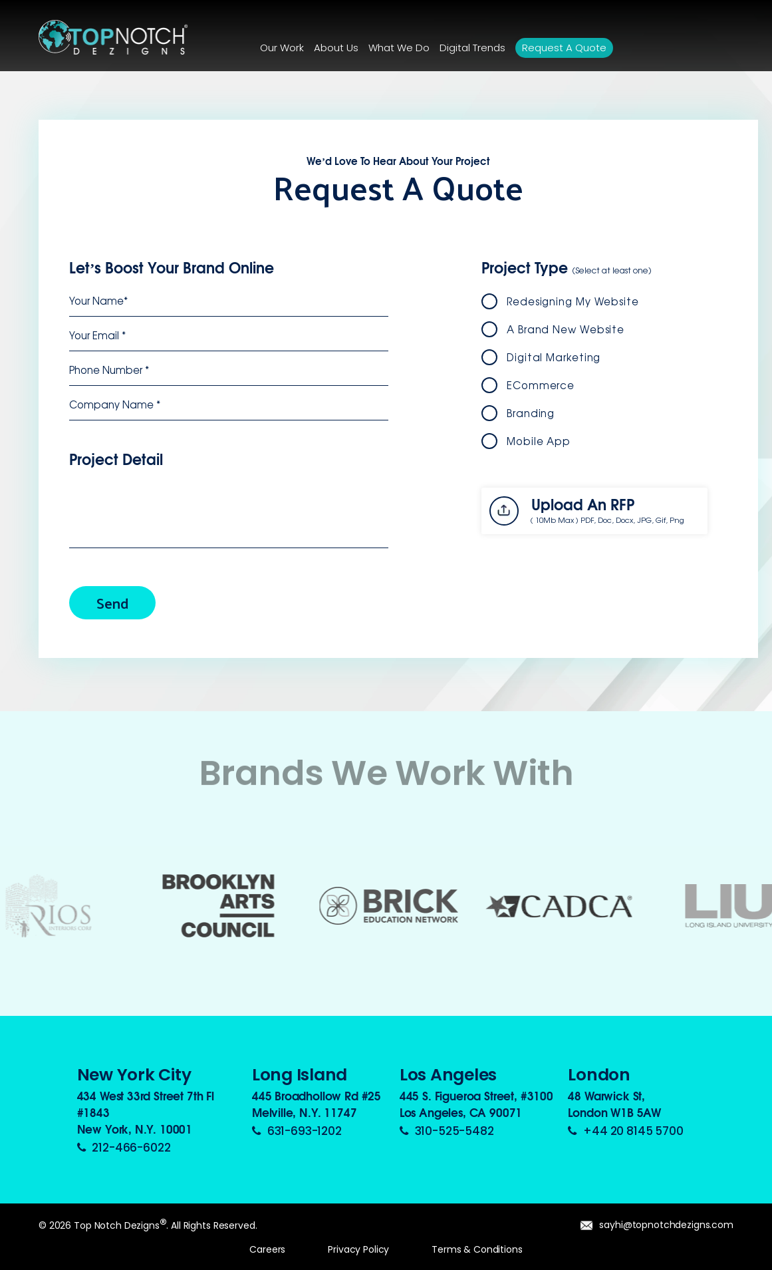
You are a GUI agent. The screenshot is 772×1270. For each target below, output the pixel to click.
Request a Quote (564, 48)
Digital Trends (472, 48)
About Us (336, 48)
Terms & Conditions (477, 1249)
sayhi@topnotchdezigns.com (656, 1224)
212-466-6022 (124, 1148)
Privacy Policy (358, 1249)
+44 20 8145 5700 (625, 1131)
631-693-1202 (297, 1131)
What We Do (399, 48)
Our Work (282, 48)
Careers (267, 1249)
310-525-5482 (447, 1131)
